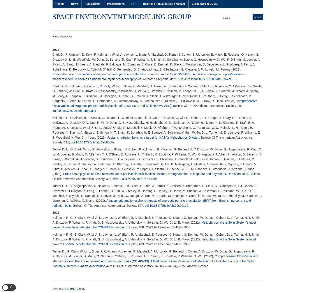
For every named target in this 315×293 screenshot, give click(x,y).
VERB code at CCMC (205, 3)
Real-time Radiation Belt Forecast (164, 3)
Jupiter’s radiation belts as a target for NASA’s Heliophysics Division (153, 137)
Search (258, 17)
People (60, 3)
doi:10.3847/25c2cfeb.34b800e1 (74, 111)
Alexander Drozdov (75, 289)
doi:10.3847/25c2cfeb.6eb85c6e (92, 142)
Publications (92, 3)
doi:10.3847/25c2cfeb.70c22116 (166, 205)
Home (56, 36)
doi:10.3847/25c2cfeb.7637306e (135, 179)
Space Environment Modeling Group (122, 17)
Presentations (116, 3)
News (74, 3)
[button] (9, 287)
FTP (133, 3)
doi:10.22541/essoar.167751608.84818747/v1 (201, 79)
